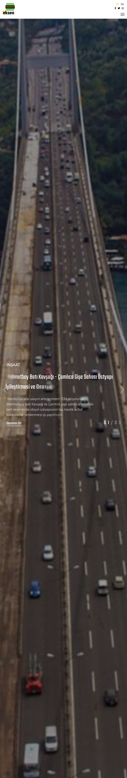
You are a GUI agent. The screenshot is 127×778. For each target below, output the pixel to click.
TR (117, 4)
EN (122, 4)
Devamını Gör (14, 423)
